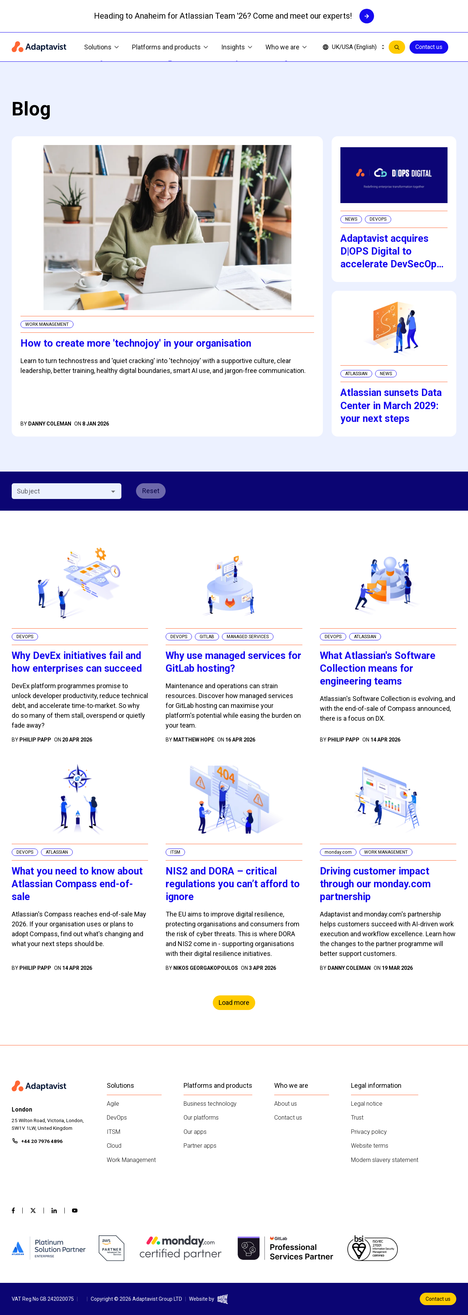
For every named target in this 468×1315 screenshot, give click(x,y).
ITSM (113, 1131)
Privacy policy (369, 1131)
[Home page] (39, 47)
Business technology (210, 1103)
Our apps (195, 1131)
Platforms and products (170, 47)
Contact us (428, 46)
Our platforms (201, 1117)
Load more (234, 1002)
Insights (236, 47)
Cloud (114, 1145)
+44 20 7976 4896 (42, 1141)
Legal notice (366, 1103)
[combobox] (60, 491)
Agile (113, 1103)
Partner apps (200, 1145)
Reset (150, 491)
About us (285, 1103)
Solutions (101, 47)
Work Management (131, 1159)
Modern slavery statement (384, 1159)
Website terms (369, 1145)
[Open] (113, 491)
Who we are (286, 47)
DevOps (117, 1117)
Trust (357, 1117)
